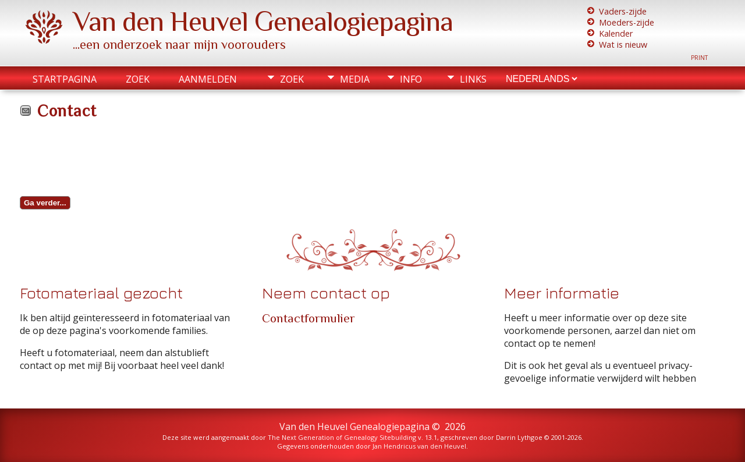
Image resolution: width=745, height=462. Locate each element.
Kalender (616, 33)
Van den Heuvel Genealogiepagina (263, 21)
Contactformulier (308, 318)
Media (355, 79)
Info (411, 79)
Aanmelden (208, 79)
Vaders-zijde (623, 11)
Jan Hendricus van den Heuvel (419, 446)
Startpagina (65, 79)
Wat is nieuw (623, 44)
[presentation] (108, 160)
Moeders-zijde (626, 22)
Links (473, 79)
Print (699, 58)
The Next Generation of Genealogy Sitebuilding (342, 437)
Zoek (138, 79)
